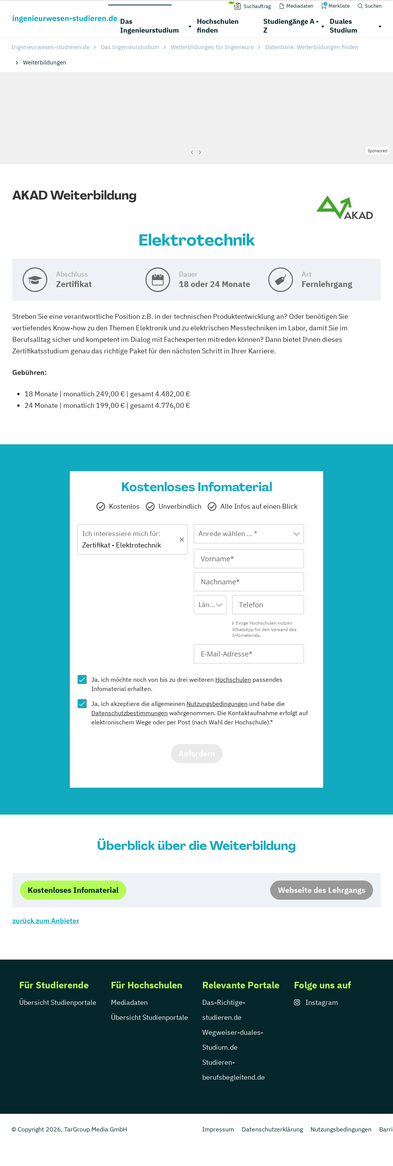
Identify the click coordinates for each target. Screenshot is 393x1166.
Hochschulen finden (218, 26)
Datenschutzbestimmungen (129, 713)
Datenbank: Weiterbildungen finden (311, 47)
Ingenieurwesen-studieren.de (50, 47)
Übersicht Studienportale (57, 1002)
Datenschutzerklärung (272, 1129)
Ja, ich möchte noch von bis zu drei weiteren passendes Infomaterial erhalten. (186, 684)
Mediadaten (129, 1002)
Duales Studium (343, 26)
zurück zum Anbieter (45, 920)
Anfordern (196, 753)
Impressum (218, 1129)
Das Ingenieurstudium (149, 26)
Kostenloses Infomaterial (73, 890)
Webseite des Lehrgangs (321, 890)
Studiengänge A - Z (291, 26)
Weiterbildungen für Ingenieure (212, 47)
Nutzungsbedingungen (217, 704)
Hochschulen (233, 679)
